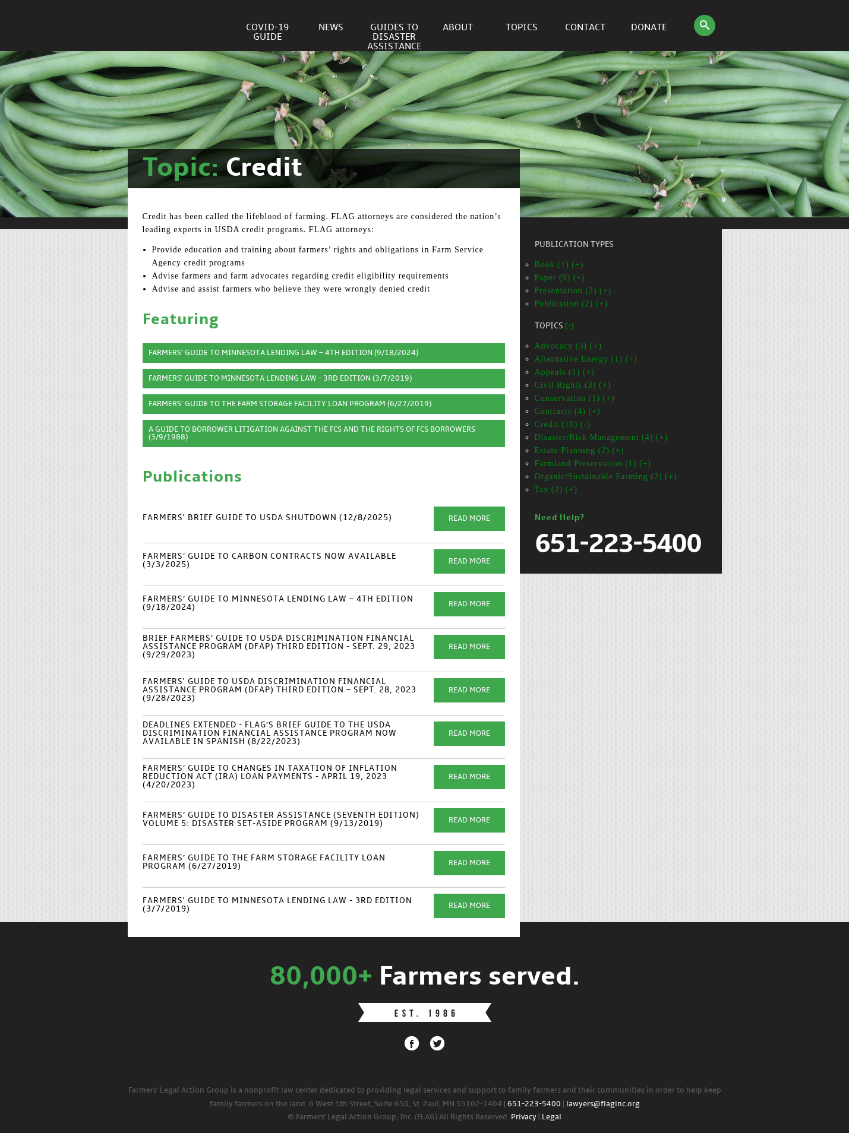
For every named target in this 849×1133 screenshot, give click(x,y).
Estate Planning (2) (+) (579, 450)
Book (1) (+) (559, 264)
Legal (551, 1117)
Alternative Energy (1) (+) (586, 359)
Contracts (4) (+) (568, 411)
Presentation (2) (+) (573, 290)
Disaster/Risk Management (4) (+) (601, 437)
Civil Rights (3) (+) (573, 385)
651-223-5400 (534, 1104)
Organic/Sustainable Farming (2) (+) (606, 476)
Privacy (523, 1117)
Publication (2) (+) (571, 303)
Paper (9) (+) (560, 277)
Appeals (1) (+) (565, 372)
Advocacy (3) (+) (568, 345)
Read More (469, 519)
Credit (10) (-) (563, 424)
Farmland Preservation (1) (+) (593, 463)
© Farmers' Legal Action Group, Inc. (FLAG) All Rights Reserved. (398, 1117)
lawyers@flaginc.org (603, 1104)
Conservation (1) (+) (575, 398)
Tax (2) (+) (556, 489)
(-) (569, 326)
